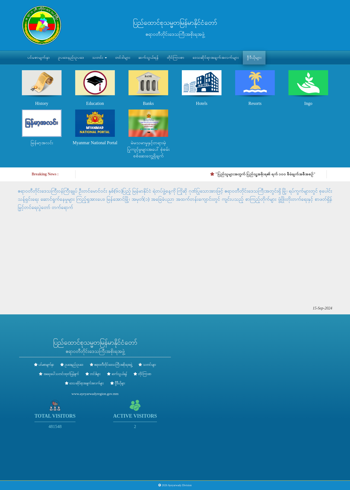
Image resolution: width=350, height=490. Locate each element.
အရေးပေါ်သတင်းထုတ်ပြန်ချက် (61, 374)
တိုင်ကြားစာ (175, 57)
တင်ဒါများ (122, 57)
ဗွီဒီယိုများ (254, 57)
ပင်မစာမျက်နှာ (38, 57)
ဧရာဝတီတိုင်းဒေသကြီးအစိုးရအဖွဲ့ (113, 365)
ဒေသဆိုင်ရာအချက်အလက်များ (215, 57)
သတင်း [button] (99, 57)
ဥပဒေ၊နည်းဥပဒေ (71, 57)
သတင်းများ (149, 365)
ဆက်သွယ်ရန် (148, 57)
